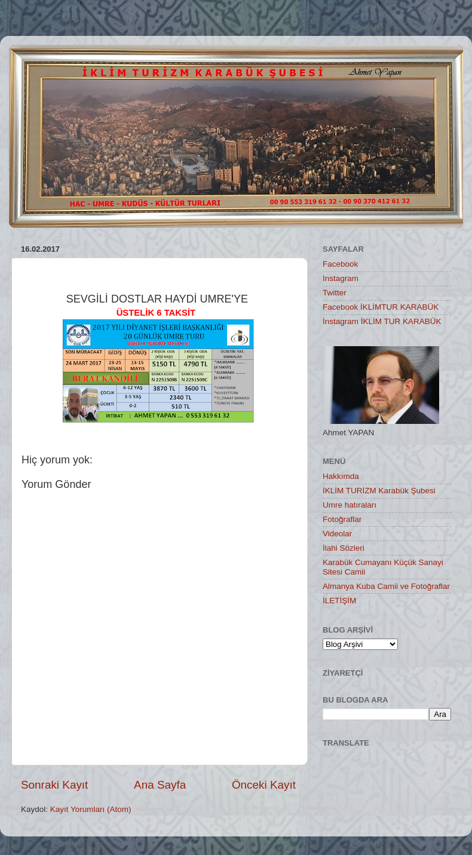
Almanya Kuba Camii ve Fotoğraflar (386, 586)
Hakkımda (341, 476)
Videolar (337, 533)
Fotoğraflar (342, 519)
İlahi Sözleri (343, 547)
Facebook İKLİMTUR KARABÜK (381, 307)
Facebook (340, 263)
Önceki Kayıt (264, 784)
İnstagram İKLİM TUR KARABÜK (382, 321)
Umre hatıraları (349, 504)
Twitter (335, 292)
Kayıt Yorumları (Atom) (90, 809)
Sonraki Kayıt (54, 784)
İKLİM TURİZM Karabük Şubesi (379, 490)
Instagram (340, 278)
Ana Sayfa (160, 784)
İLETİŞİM (339, 600)
